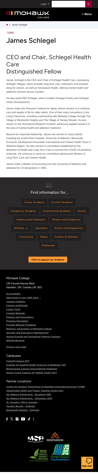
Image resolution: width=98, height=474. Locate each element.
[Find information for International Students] (57, 212)
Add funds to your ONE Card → (23, 300)
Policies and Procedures (19, 319)
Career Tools (13, 311)
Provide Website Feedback (21, 327)
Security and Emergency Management (27, 335)
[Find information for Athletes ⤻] (20, 229)
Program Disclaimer (17, 323)
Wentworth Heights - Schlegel (22, 412)
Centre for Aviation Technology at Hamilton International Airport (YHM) (45, 388)
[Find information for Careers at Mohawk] (67, 238)
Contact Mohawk (15, 315)
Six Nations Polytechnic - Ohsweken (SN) (29, 400)
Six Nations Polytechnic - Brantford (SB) (28, 396)
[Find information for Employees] (48, 247)
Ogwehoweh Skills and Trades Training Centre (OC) (34, 392)
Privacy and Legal (16, 349)
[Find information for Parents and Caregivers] (66, 220)
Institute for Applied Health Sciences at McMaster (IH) (36, 367)
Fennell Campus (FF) (17, 363)
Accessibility (13, 296)
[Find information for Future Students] (33, 202)
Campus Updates (15, 303)
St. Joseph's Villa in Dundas (21, 404)
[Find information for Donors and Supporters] (69, 229)
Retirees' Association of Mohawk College (29, 331)
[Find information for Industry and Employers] (30, 220)
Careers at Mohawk (17, 307)
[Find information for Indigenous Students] (23, 212)
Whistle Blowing (15, 342)
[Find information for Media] (44, 238)
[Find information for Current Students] (62, 202)
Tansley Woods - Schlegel (20, 408)
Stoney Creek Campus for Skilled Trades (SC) (31, 375)
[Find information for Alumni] (82, 212)
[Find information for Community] (25, 238)
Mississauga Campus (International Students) (31, 371)
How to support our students (48, 261)
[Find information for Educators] (41, 229)
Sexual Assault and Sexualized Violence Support (33, 338)
